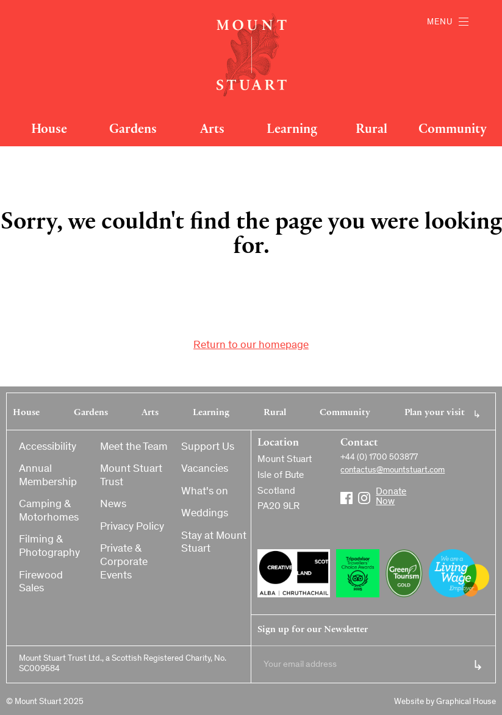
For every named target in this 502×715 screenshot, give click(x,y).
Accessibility (47, 447)
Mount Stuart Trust (131, 476)
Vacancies (204, 469)
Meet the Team (134, 447)
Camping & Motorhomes (49, 511)
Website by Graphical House (445, 702)
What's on (204, 491)
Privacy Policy (132, 527)
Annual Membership (48, 476)
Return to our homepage (251, 345)
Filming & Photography (49, 547)
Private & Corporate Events (124, 562)
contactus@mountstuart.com (392, 470)
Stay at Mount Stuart (213, 543)
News (113, 504)
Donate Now (382, 493)
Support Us (207, 447)
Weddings (204, 513)
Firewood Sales (41, 583)
